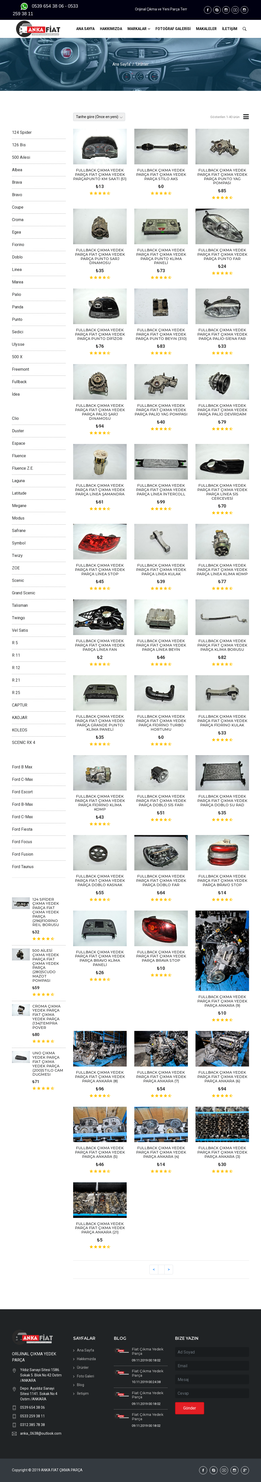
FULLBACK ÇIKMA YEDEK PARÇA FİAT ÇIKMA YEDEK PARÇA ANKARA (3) (222, 1152)
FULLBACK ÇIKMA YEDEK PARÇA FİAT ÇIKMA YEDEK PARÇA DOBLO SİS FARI (161, 800)
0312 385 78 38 (32, 1425)
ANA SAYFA (85, 29)
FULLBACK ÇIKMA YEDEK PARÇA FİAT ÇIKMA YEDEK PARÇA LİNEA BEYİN (161, 645)
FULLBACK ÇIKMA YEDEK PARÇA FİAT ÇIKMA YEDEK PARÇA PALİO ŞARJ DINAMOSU (100, 412)
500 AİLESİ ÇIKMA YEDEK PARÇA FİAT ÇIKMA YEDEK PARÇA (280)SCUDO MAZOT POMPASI (45, 965)
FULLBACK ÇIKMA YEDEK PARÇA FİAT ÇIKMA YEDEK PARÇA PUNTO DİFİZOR (100, 334)
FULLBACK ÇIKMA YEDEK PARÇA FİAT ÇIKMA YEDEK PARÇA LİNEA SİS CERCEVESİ (222, 491)
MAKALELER (206, 29)
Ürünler (142, 64)
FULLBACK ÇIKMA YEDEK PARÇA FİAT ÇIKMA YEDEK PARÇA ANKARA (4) (161, 1152)
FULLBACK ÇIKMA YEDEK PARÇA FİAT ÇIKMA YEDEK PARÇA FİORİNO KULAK (222, 720)
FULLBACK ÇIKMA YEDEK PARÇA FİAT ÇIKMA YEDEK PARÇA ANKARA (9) (222, 1001)
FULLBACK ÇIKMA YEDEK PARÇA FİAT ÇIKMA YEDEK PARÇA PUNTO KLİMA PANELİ (161, 256)
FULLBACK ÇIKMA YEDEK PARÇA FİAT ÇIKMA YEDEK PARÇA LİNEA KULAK (161, 569)
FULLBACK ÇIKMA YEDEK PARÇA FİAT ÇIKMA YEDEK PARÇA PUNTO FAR (222, 254)
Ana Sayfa (121, 64)
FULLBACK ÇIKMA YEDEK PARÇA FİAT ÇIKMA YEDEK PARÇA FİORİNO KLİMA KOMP (100, 802)
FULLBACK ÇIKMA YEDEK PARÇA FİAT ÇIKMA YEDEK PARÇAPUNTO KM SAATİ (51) (99, 174)
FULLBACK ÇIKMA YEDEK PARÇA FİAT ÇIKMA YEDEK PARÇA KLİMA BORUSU (222, 645)
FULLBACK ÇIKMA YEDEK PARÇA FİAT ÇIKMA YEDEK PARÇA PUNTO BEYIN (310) (161, 334)
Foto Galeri (85, 1376)
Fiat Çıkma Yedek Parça (147, 1351)
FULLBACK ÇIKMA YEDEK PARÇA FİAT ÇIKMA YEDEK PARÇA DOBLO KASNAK (100, 880)
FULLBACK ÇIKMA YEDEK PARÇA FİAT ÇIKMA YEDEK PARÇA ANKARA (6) (222, 1076)
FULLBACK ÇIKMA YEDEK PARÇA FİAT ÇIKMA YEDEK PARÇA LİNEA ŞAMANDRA (100, 489)
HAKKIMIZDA (111, 29)
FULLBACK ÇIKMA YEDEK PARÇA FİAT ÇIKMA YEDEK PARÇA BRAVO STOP (222, 880)
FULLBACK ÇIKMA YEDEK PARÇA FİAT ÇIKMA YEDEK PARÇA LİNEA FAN (100, 645)
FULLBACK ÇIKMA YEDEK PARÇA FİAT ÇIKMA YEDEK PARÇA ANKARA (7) (161, 1076)
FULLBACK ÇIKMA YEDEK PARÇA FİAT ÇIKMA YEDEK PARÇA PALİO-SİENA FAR (222, 334)
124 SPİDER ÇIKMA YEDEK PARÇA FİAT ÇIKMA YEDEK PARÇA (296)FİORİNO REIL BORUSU (45, 912)
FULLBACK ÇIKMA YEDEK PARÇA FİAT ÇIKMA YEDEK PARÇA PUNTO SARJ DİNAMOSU (100, 256)
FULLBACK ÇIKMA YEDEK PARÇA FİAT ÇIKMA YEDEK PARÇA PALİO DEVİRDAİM (222, 409)
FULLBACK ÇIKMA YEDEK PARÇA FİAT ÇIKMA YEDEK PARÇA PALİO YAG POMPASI (161, 409)
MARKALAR (137, 29)
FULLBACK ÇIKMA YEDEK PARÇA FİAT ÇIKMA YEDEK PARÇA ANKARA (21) (100, 1228)
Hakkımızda (86, 1359)
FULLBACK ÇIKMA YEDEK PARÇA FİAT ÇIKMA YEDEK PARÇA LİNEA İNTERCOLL (161, 489)
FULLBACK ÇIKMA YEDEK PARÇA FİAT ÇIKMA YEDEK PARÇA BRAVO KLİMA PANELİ (100, 958)
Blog (80, 1385)
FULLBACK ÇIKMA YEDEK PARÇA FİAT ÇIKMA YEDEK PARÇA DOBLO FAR (161, 880)
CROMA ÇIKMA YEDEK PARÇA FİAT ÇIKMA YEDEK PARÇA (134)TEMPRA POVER (46, 1017)
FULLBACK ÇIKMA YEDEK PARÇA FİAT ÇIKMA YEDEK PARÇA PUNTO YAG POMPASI (222, 176)
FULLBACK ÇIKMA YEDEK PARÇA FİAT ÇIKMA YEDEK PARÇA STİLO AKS (161, 174)
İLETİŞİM (229, 29)
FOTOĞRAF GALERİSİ (173, 29)
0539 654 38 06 (32, 1407)
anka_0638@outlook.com (40, 1433)
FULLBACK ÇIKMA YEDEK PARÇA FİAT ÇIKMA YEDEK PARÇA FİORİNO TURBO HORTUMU (161, 722)
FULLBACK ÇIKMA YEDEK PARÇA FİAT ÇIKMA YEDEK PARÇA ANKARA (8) (100, 1076)
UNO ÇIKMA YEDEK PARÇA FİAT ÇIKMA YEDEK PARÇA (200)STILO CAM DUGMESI (47, 1064)
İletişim (83, 1393)
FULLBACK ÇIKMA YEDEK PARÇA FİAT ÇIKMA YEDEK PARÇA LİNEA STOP (100, 569)
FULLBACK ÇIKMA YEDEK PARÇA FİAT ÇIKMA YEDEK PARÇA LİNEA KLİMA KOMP (222, 569)
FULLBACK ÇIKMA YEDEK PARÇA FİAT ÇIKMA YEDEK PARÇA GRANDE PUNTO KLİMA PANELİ (100, 722)
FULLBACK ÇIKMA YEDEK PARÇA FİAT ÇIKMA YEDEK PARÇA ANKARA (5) (100, 1152)
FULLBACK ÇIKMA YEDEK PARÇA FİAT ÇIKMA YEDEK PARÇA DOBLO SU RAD (222, 800)
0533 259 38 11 (32, 1416)
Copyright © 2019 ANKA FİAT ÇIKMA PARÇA (47, 1470)
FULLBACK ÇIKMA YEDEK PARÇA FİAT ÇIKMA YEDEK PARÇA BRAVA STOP (161, 956)
